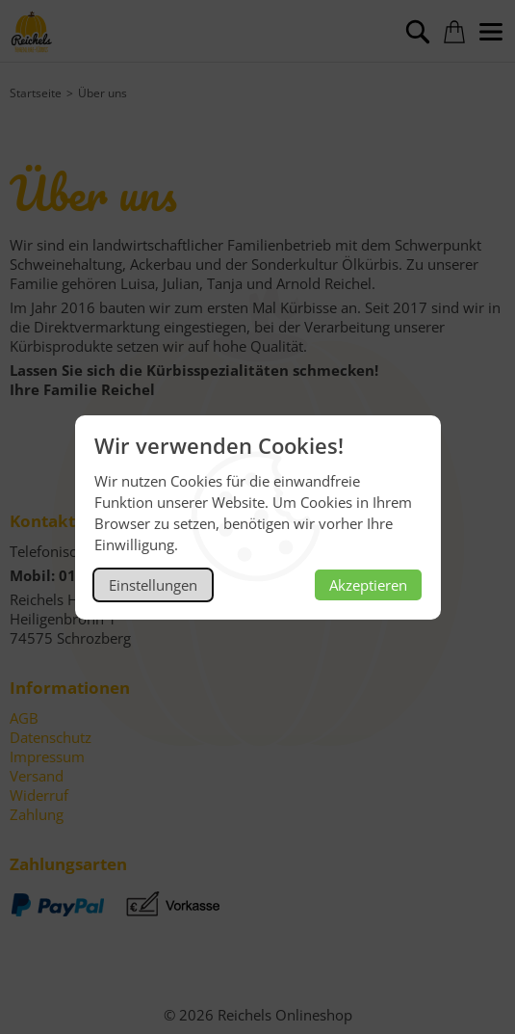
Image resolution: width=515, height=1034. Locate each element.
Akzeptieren (368, 585)
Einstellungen (153, 585)
